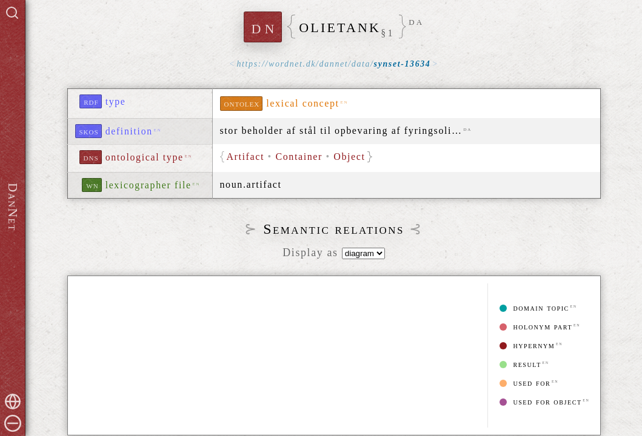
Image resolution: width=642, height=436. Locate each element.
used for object (540, 401)
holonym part (536, 326)
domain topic (534, 307)
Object (350, 156)
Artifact (246, 156)
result (520, 364)
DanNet (12, 207)
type (115, 101)
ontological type (144, 157)
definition (129, 131)
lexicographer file (148, 185)
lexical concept (302, 103)
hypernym (527, 345)
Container (299, 156)
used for (525, 383)
